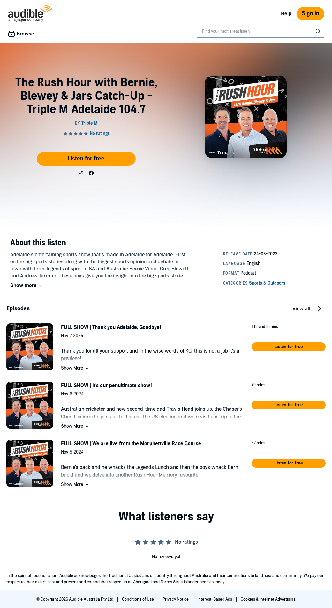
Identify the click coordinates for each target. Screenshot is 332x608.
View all (301, 309)
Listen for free (86, 158)
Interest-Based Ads (215, 599)
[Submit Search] (318, 31)
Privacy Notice (176, 599)
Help (286, 14)
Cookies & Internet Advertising (268, 599)
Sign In (310, 13)
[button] (81, 173)
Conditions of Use (138, 599)
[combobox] (260, 31)
